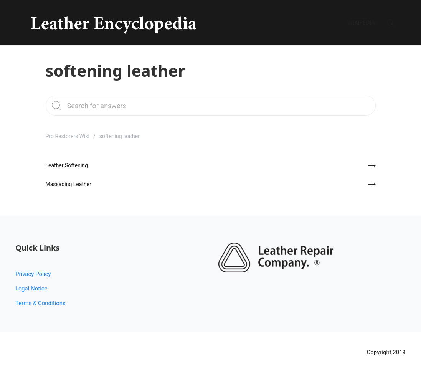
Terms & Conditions (40, 303)
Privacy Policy (33, 274)
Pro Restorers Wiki (67, 136)
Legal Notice (31, 288)
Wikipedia (361, 22)
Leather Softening (67, 165)
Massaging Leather (68, 184)
